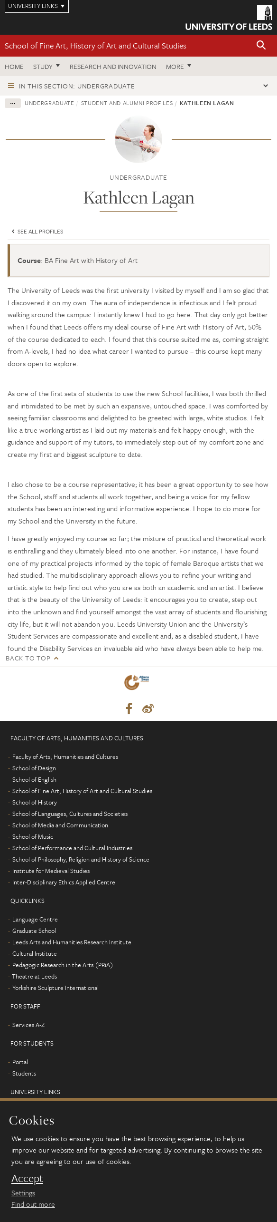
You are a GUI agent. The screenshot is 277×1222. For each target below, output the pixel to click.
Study (43, 66)
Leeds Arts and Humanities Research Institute (71, 942)
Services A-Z (28, 1024)
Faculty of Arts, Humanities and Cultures (65, 756)
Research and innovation (113, 66)
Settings (23, 1192)
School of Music (32, 836)
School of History (34, 802)
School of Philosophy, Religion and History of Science (80, 859)
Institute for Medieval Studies (51, 870)
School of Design (34, 768)
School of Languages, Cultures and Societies (70, 813)
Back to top (28, 658)
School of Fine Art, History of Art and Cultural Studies (95, 45)
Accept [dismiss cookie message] (27, 1178)
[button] (261, 46)
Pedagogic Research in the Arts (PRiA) (62, 965)
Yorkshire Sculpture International (55, 987)
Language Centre (35, 919)
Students (24, 1073)
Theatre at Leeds (34, 976)
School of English (34, 779)
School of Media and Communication (60, 825)
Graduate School (34, 930)
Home (14, 66)
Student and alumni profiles (127, 102)
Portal (20, 1062)
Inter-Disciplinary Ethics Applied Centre (63, 882)
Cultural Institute (34, 953)
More (175, 66)
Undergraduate (49, 102)
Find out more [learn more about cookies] (33, 1204)
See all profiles (36, 231)
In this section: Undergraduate (77, 86)
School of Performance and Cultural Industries (72, 848)
